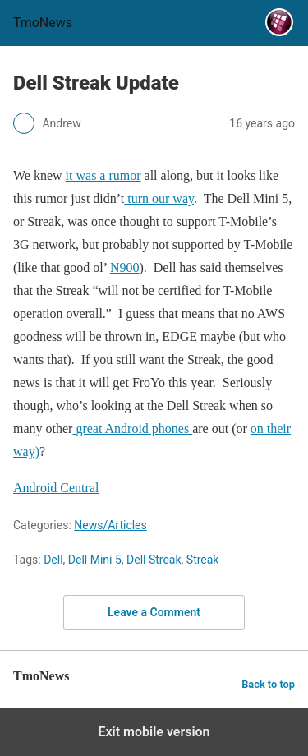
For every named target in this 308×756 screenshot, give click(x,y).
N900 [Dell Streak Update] (125, 267)
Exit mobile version (153, 732)
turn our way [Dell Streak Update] (159, 198)
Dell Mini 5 (95, 559)
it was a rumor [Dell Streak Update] (103, 175)
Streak (202, 559)
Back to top (268, 684)
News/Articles (110, 525)
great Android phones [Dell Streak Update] (132, 429)
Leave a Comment (154, 612)
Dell (53, 559)
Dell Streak (154, 559)
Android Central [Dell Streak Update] (56, 488)
